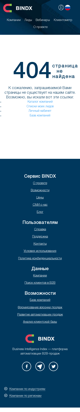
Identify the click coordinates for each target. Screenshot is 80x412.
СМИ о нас (40, 205)
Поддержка (40, 236)
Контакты (40, 244)
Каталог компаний (40, 102)
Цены (40, 197)
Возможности (40, 190)
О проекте (40, 183)
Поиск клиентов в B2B (40, 283)
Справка (40, 229)
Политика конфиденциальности (40, 258)
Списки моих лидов (40, 106)
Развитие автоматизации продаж (40, 314)
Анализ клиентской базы (40, 322)
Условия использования (40, 251)
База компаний (40, 115)
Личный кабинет (40, 111)
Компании (40, 275)
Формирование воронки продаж (40, 307)
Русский (67, 7)
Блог (40, 212)
